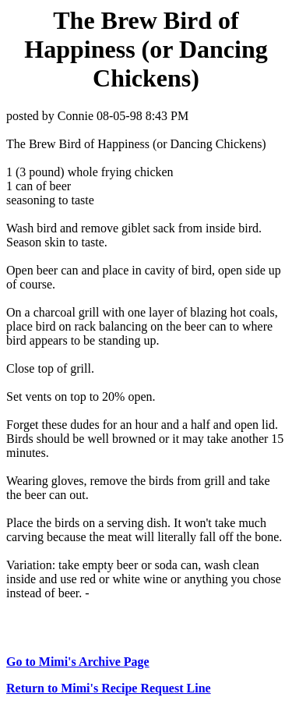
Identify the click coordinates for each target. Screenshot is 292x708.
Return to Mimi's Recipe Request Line (108, 688)
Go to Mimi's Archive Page (78, 661)
